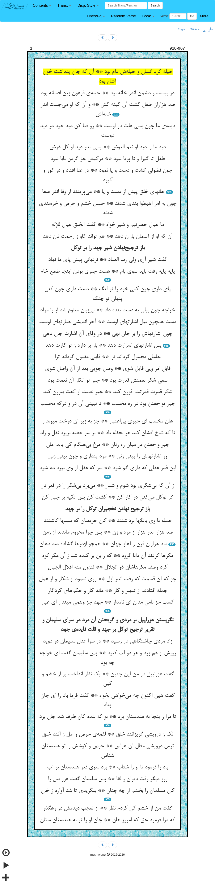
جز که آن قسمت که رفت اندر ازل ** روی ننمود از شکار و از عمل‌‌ (107, 579)
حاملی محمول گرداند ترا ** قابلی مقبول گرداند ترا (108, 357)
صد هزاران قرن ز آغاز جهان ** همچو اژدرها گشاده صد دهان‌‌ (103, 544)
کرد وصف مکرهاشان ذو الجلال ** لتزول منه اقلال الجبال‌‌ (107, 567)
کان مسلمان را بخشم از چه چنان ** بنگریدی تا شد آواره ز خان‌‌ (107, 791)
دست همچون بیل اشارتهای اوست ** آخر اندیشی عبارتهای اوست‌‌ (107, 322)
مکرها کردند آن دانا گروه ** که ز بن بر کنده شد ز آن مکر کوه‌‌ (107, 556)
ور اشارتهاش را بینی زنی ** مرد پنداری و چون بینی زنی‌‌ (107, 456)
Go (192, 16)
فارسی (207, 29)
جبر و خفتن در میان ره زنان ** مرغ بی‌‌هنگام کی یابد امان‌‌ (107, 445)
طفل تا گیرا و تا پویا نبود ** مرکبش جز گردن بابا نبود (107, 159)
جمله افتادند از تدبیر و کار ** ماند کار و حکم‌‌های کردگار (107, 591)
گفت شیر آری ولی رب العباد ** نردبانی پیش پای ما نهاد (107, 259)
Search (155, 5)
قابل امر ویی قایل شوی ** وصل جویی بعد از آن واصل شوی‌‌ (107, 368)
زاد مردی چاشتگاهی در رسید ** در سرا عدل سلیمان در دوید (107, 641)
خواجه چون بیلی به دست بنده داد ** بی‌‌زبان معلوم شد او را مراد (107, 310)
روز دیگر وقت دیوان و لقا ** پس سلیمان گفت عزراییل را (107, 779)
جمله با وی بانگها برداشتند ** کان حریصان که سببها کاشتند (107, 521)
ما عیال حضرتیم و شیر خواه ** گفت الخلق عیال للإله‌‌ (107, 225)
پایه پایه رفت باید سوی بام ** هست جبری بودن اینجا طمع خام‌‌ (107, 271)
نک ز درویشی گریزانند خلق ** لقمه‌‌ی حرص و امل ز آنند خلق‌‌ (107, 734)
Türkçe (194, 29)
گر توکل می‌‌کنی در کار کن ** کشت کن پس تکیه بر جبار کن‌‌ (107, 497)
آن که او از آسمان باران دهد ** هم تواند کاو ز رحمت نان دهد (108, 236)
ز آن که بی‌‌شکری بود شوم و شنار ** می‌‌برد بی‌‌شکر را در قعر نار (107, 485)
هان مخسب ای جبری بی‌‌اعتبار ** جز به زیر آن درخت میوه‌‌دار (107, 421)
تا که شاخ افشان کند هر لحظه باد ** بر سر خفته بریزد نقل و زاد (107, 433)
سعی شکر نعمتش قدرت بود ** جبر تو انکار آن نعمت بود (107, 380)
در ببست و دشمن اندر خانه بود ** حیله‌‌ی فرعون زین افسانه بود (107, 93)
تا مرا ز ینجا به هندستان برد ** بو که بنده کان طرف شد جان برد (107, 717)
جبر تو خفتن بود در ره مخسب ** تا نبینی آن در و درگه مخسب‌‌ (107, 403)
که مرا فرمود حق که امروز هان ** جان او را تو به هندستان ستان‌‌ (107, 820)
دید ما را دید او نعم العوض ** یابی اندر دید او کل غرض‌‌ (108, 147)
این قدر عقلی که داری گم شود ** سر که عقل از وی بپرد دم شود (107, 468)
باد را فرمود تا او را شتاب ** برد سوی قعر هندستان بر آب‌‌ (107, 767)
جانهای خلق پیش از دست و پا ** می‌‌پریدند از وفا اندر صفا (103, 192)
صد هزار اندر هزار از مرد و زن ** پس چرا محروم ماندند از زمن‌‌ (107, 532)
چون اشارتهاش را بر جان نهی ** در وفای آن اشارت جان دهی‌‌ (107, 333)
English (182, 29)
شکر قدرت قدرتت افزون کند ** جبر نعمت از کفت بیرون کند (107, 392)
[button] (42, 5)
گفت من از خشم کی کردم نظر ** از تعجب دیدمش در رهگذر (107, 808)
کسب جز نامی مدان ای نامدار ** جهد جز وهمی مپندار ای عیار (107, 602)
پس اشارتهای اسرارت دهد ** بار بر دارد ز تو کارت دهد (103, 345)
